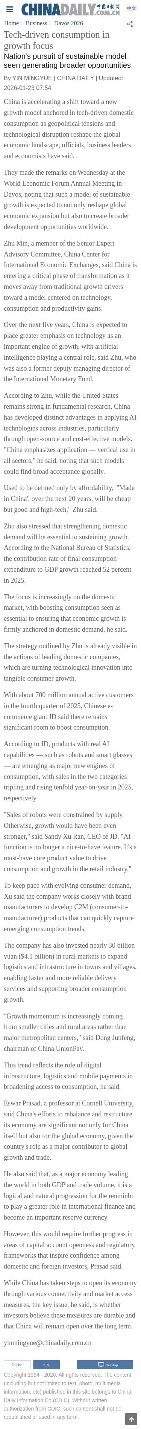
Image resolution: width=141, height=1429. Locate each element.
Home (11, 23)
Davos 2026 (68, 23)
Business (36, 23)
